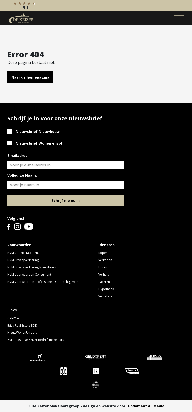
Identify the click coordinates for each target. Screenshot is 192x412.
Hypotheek (106, 289)
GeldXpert (15, 318)
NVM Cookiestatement (23, 253)
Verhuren (105, 274)
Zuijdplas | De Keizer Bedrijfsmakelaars (36, 340)
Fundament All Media (145, 406)
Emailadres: (18, 155)
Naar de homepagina (31, 77)
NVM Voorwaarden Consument (29, 274)
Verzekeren (106, 296)
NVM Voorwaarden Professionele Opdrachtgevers (43, 282)
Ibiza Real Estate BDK (22, 325)
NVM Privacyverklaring (23, 260)
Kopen (103, 253)
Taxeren (104, 282)
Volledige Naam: (22, 175)
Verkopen (105, 260)
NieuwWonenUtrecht (22, 332)
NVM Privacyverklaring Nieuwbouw (32, 267)
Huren (102, 267)
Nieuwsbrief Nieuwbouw (38, 131)
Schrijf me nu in (66, 200)
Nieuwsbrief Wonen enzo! (39, 143)
